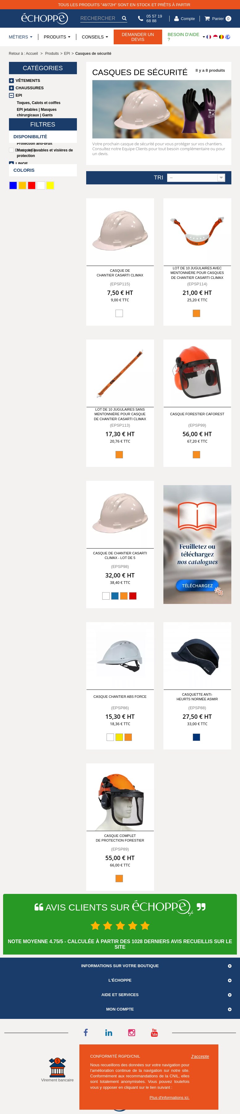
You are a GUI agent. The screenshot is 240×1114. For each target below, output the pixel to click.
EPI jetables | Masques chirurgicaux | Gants (37, 112)
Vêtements (28, 80)
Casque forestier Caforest (197, 414)
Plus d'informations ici (168, 1097)
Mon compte (120, 1009)
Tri (158, 177)
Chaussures (30, 88)
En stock (25, 211)
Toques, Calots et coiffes (39, 103)
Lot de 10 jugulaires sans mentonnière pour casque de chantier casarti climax (120, 414)
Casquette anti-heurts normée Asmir (197, 697)
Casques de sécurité (37, 136)
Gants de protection (34, 122)
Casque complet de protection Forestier (120, 838)
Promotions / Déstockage (45, 171)
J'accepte (200, 1056)
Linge (22, 163)
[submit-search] (124, 18)
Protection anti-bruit (35, 143)
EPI (19, 95)
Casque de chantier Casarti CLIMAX (120, 273)
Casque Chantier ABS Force (120, 696)
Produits (52, 53)
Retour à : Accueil (23, 53)
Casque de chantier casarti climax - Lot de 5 (120, 555)
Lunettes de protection (37, 129)
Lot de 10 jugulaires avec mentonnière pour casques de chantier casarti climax (197, 273)
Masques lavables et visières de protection (45, 153)
